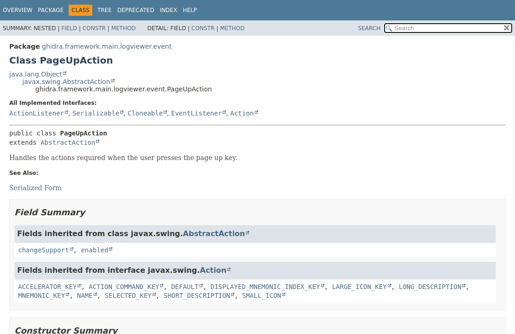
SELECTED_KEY (128, 295)
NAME (85, 295)
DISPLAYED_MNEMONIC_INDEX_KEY (265, 286)
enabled (94, 250)
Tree (104, 10)
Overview (17, 10)
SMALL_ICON (261, 295)
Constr (94, 28)
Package (51, 10)
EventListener (196, 113)
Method (123, 28)
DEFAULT (185, 286)
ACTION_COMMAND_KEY (124, 286)
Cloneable (145, 113)
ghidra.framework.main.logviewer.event (107, 46)
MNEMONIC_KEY (41, 295)
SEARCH (369, 28)
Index (168, 10)
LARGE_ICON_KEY (359, 286)
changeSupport (43, 250)
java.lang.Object (35, 74)
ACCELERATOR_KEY (47, 286)
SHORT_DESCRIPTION (197, 295)
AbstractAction (67, 142)
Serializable (95, 113)
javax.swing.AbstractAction (66, 81)
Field (69, 28)
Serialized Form (35, 188)
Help (190, 10)
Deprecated (135, 10)
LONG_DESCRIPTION (430, 286)
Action (242, 113)
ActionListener (36, 113)
